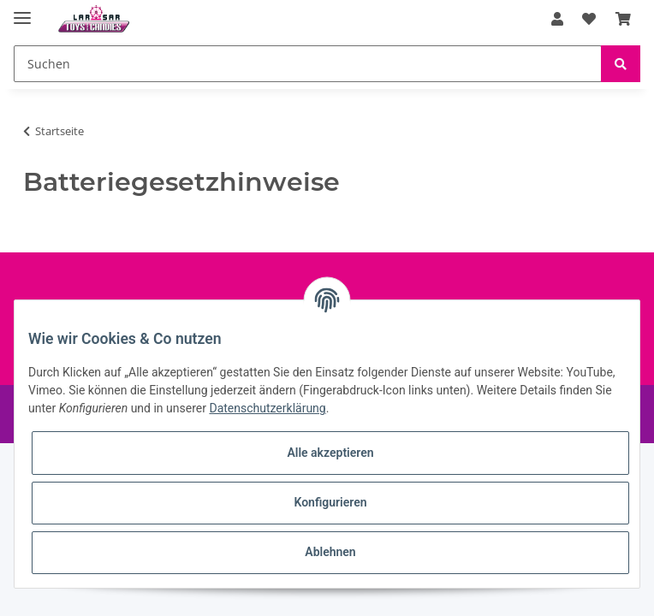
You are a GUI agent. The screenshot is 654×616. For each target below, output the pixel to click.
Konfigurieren (330, 502)
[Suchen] (308, 63)
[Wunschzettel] (589, 19)
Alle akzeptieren (330, 452)
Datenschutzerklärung (267, 408)
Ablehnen (330, 552)
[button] (557, 19)
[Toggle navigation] (22, 10)
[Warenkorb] (623, 19)
